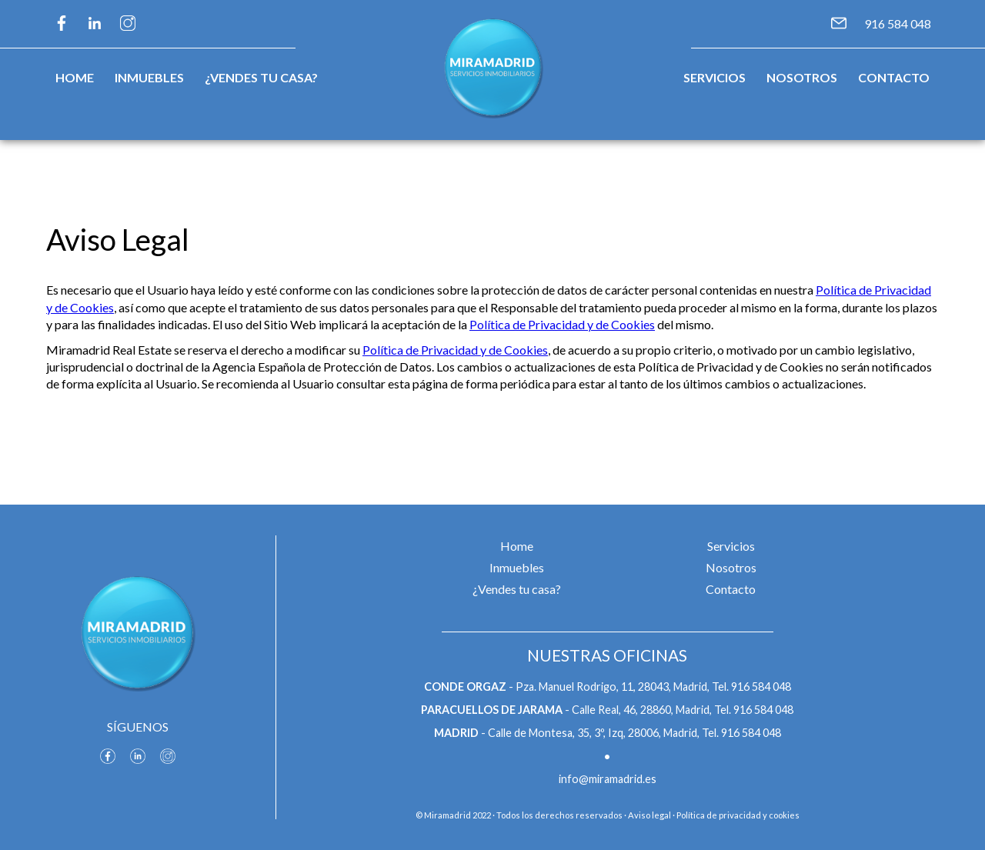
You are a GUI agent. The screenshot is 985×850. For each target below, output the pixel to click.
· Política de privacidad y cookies (736, 815)
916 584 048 (897, 23)
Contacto (894, 77)
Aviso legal (649, 815)
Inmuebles (149, 77)
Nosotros (801, 77)
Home (74, 77)
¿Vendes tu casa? (261, 77)
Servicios (714, 77)
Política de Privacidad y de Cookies (562, 324)
